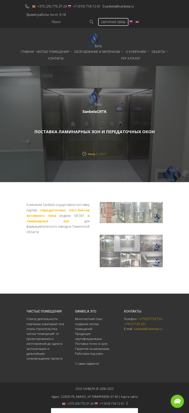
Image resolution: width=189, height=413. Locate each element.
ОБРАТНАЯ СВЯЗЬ (110, 19)
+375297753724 (150, 316)
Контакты (56, 55)
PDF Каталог (131, 55)
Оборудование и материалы (97, 49)
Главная (27, 49)
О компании (136, 49)
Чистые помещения (52, 49)
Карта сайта (129, 394)
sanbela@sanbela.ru (127, 5)
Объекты (158, 49)
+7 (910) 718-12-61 (87, 5)
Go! (85, 19)
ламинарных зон (47, 218)
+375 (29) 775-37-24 (52, 5)
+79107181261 (135, 321)
